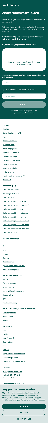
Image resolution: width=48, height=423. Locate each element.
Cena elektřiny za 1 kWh (12, 133)
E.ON (4, 242)
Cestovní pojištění (10, 168)
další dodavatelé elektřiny (14, 266)
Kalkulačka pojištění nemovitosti (16, 225)
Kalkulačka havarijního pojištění (16, 205)
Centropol (7, 258)
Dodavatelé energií (11, 238)
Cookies (6, 350)
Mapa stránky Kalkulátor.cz (14, 354)
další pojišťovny (10, 303)
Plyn (4, 137)
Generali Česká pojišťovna (13, 291)
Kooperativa (8, 295)
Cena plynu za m (10, 141)
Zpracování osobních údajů (14, 361)
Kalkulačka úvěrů (10, 232)
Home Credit (8, 316)
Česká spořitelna (9, 313)
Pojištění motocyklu (10, 156)
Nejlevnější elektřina (11, 193)
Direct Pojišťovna (9, 287)
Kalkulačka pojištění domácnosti (16, 221)
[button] (44, 5)
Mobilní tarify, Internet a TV (14, 176)
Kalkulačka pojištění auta (13, 209)
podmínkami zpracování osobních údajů (25, 111)
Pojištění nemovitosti (11, 164)
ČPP (4, 299)
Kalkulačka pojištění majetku (14, 217)
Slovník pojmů (8, 338)
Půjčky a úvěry (8, 172)
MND (4, 250)
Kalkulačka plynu (9, 197)
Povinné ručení (8, 145)
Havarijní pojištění (10, 149)
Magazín (6, 346)
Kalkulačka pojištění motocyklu (15, 213)
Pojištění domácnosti (11, 160)
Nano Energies (8, 262)
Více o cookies (39, 400)
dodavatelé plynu (11, 270)
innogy (5, 254)
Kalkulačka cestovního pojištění (16, 229)
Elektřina (6, 129)
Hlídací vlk (7, 180)
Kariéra (6, 334)
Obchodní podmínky (11, 357)
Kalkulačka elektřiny (11, 190)
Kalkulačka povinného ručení (14, 201)
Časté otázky (8, 342)
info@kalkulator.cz (12, 371)
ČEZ (4, 246)
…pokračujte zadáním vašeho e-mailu (18, 90)
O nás (5, 330)
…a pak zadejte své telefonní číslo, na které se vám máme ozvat (23, 76)
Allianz (5, 279)
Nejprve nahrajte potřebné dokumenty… (19, 45)
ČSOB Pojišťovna (9, 283)
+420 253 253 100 (11, 375)
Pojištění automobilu (11, 152)
